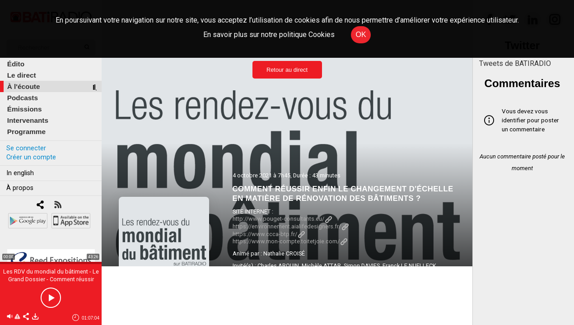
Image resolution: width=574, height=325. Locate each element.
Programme (26, 131)
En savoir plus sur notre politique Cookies (269, 34)
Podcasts (22, 98)
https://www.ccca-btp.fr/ (269, 234)
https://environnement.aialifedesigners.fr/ (291, 226)
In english (20, 173)
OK (360, 34)
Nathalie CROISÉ (284, 253)
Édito (15, 64)
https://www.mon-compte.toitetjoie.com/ (290, 241)
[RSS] (57, 205)
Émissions (24, 109)
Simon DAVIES (362, 265)
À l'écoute (23, 86)
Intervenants (27, 120)
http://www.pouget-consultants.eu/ (282, 218)
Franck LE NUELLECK (409, 265)
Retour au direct (287, 69)
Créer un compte (31, 157)
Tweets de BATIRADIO (515, 63)
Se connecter (26, 148)
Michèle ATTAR (321, 265)
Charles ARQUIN (278, 265)
